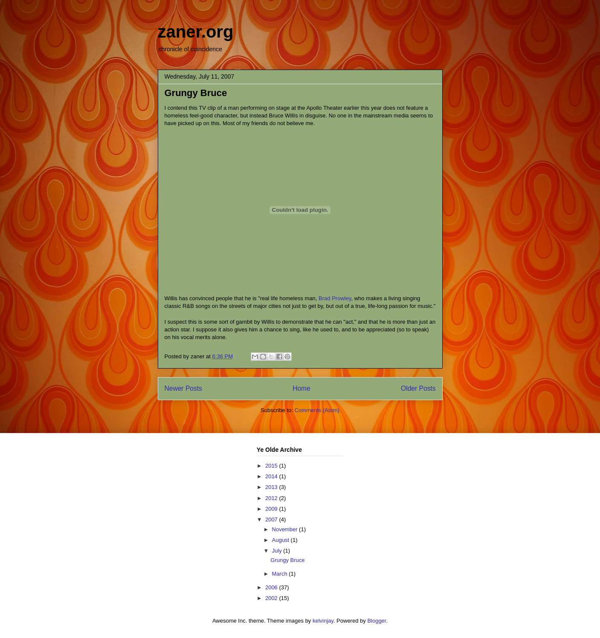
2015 (272, 465)
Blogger (376, 621)
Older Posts (418, 388)
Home (301, 388)
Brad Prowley (335, 298)
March (280, 574)
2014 (272, 476)
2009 (272, 509)
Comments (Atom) (317, 410)
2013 (272, 487)
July (278, 550)
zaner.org (196, 31)
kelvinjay (323, 621)
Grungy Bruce (196, 93)
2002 (272, 598)
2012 (272, 498)
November (285, 529)
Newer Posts (183, 388)
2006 (272, 587)
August (281, 540)
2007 (272, 519)
